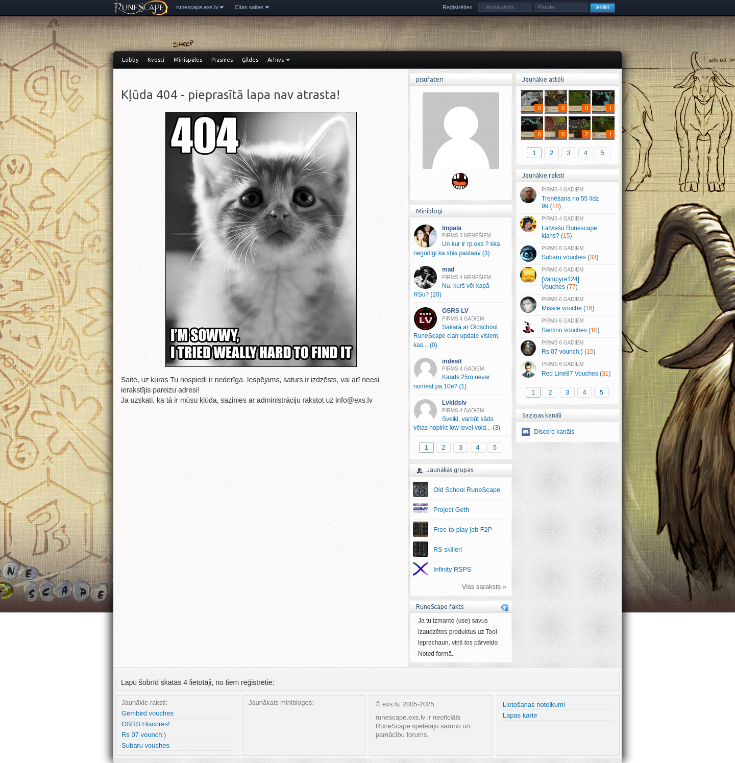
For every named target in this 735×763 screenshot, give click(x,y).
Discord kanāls (554, 431)
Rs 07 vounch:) (143, 735)
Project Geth (451, 509)
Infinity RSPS (452, 569)
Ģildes (250, 60)
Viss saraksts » (484, 586)
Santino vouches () (567, 326)
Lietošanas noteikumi (534, 704)
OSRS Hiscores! (145, 724)
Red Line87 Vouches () (567, 369)
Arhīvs (275, 60)
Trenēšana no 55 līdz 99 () (567, 198)
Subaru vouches (145, 745)
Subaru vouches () (567, 253)
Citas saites (249, 7)
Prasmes (222, 60)
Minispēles (188, 60)
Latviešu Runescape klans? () (567, 227)
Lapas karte (520, 715)
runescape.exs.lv (197, 7)
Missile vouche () (567, 305)
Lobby (130, 60)
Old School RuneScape (466, 490)
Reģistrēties (457, 7)
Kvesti (156, 60)
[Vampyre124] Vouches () (567, 278)
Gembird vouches (147, 713)
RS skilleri (447, 549)
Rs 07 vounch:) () (567, 348)
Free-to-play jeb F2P (462, 529)
